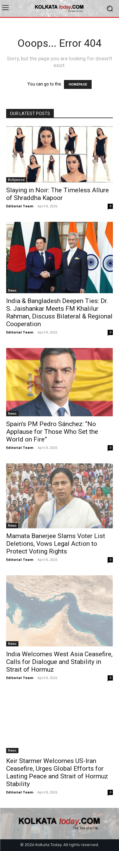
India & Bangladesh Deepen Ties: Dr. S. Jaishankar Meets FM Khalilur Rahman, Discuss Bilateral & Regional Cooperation (59, 312)
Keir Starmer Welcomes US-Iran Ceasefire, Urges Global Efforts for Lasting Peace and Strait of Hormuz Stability (57, 772)
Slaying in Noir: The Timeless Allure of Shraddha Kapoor (57, 194)
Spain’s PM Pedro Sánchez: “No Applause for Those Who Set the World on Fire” (52, 431)
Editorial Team (19, 206)
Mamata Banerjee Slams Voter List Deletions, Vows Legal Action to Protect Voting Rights (55, 543)
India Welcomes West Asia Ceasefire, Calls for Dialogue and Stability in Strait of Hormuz (59, 661)
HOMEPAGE (78, 84)
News (12, 290)
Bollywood (16, 180)
